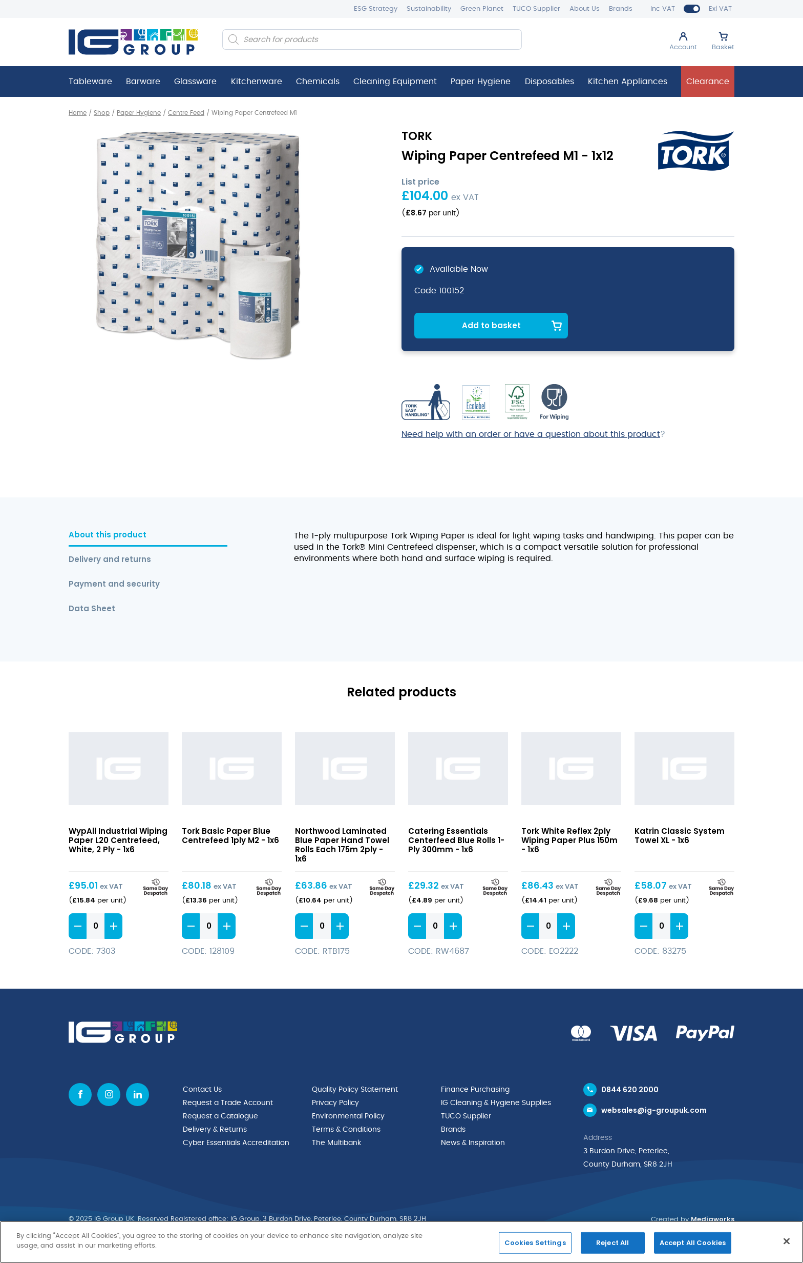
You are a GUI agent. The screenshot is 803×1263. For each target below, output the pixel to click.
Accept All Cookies (693, 1243)
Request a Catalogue (220, 1116)
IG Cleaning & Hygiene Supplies (496, 1103)
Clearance (707, 81)
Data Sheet (92, 609)
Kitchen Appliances (627, 81)
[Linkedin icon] (137, 1094)
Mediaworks (712, 1219)
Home (78, 113)
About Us (584, 9)
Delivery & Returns (215, 1129)
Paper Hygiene (481, 81)
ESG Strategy (375, 9)
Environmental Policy (348, 1116)
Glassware (195, 81)
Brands (620, 9)
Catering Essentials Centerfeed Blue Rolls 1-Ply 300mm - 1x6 (456, 840)
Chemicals (318, 81)
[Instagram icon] (108, 1094)
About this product (107, 535)
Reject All (612, 1243)
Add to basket (491, 325)
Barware (143, 81)
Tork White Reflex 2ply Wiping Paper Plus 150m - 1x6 (569, 840)
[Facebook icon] (80, 1094)
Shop (102, 113)
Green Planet (481, 9)
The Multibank (336, 1143)
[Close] (786, 1241)
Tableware (90, 81)
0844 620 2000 (630, 1090)
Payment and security (114, 584)
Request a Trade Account (228, 1103)
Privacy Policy (335, 1103)
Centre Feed (186, 113)
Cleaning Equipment (395, 81)
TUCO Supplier (536, 9)
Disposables (549, 81)
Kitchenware (256, 81)
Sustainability (429, 9)
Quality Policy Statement (355, 1089)
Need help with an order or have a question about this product (531, 434)
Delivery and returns (110, 560)
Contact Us (202, 1089)
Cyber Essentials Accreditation (236, 1143)
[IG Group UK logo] (133, 42)
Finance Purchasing (475, 1089)
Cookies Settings (535, 1243)
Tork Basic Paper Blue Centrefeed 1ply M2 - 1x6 (230, 836)
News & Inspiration (473, 1143)
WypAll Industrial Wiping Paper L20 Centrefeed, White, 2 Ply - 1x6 (118, 840)
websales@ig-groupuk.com (654, 1110)
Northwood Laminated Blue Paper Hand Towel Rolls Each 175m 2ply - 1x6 (342, 845)
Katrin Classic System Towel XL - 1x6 (680, 836)
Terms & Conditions (346, 1129)
